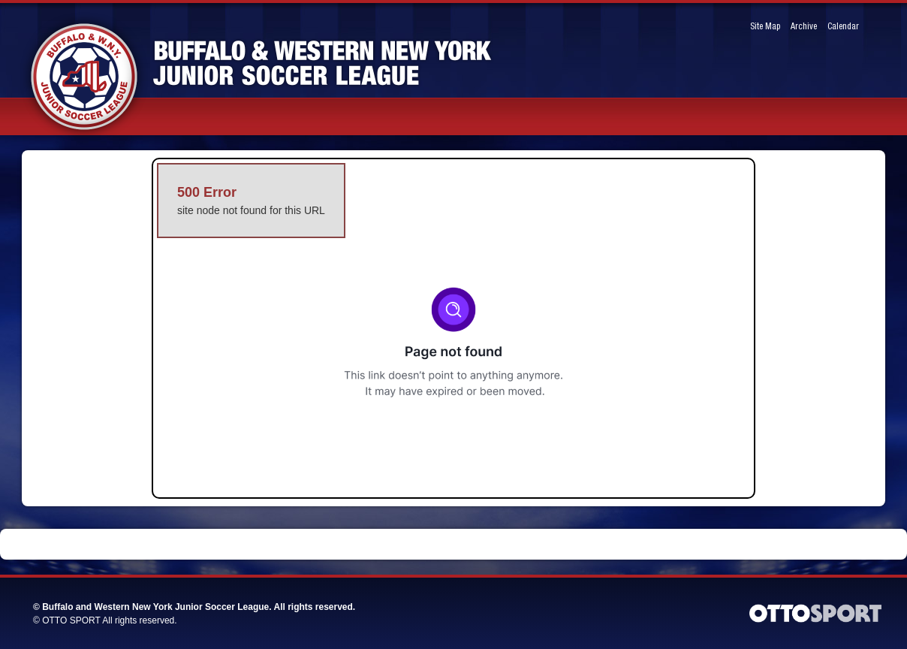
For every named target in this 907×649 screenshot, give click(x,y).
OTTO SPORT (71, 620)
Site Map (765, 27)
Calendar (843, 27)
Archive (804, 27)
